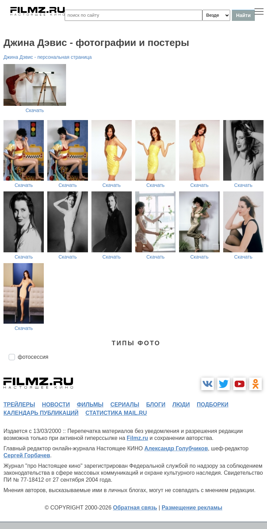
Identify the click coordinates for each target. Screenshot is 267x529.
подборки (212, 405)
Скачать (35, 110)
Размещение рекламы (192, 508)
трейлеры (19, 405)
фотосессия (33, 357)
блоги (155, 405)
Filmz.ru (137, 438)
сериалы (124, 405)
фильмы (90, 405)
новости (56, 405)
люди (181, 405)
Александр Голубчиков (176, 448)
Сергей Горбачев (26, 455)
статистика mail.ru (116, 413)
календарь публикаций (41, 413)
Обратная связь (135, 508)
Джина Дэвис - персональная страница (47, 57)
